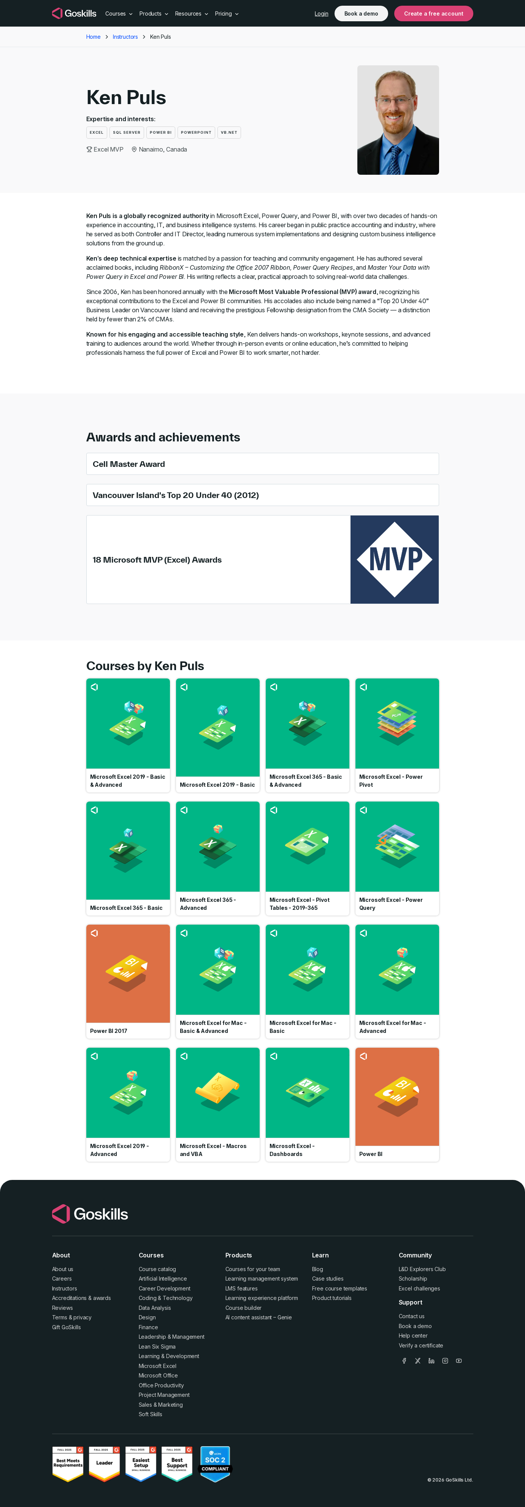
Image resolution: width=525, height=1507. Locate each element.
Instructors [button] (125, 36)
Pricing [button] (227, 13)
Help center (413, 1335)
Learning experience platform (261, 1298)
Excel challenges (419, 1288)
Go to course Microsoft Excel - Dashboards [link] (307, 1105)
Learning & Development (169, 1356)
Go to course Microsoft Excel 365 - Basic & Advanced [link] (307, 735)
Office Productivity (161, 1385)
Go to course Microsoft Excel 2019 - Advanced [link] (128, 1105)
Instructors (64, 1288)
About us (63, 1269)
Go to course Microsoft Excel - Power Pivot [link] (397, 735)
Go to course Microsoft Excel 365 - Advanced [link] (218, 859)
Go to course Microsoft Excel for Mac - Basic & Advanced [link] (218, 982)
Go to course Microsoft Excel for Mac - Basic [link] (307, 982)
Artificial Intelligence (163, 1278)
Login (321, 13)
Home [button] (93, 36)
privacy (82, 1317)
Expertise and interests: (120, 119)
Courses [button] (119, 13)
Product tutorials (332, 1298)
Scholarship (413, 1278)
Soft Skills (150, 1414)
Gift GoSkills (66, 1327)
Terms (59, 1317)
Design (147, 1317)
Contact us (412, 1316)
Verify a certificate (421, 1345)
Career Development (164, 1288)
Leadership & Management (172, 1336)
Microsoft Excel (158, 1366)
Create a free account (433, 13)
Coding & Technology (166, 1298)
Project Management (164, 1395)
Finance (148, 1327)
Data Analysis (155, 1308)
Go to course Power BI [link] (397, 1105)
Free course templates (340, 1288)
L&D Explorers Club (422, 1269)
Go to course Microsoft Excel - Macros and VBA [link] (218, 1105)
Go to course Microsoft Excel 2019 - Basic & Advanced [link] (128, 735)
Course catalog (157, 1269)
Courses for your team (253, 1269)
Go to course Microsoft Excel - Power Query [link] (397, 859)
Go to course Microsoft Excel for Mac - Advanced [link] (397, 982)
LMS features (241, 1288)
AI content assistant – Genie (258, 1317)
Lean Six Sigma (157, 1346)
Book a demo (361, 13)
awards (102, 1298)
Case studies (328, 1278)
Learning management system (261, 1278)
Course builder (243, 1308)
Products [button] (154, 13)
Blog (317, 1269)
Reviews (62, 1308)
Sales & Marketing (161, 1404)
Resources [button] (192, 13)
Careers (62, 1278)
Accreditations (69, 1298)
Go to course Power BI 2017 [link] (128, 982)
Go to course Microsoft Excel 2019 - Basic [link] (218, 735)
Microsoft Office (158, 1375)
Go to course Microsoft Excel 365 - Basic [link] (128, 859)
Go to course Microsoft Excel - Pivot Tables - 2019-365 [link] (307, 859)
